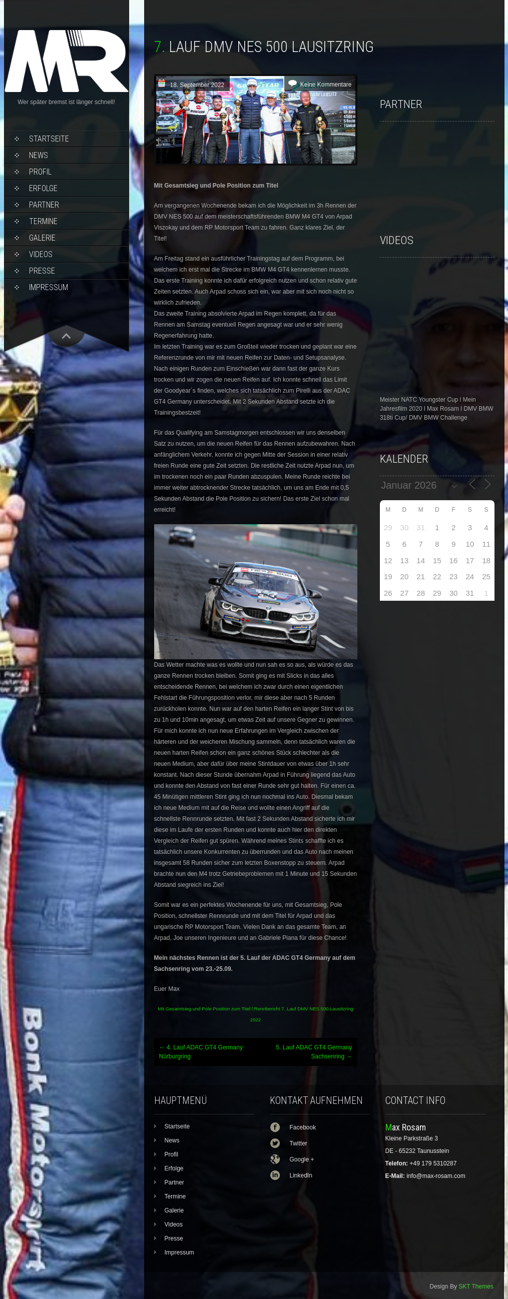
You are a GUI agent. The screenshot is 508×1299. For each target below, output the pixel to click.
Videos (41, 254)
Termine (43, 221)
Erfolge (43, 188)
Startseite (49, 139)
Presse (42, 271)
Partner (44, 205)
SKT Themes (475, 1286)
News (38, 155)
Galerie (42, 238)
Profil (40, 172)
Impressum (48, 287)
